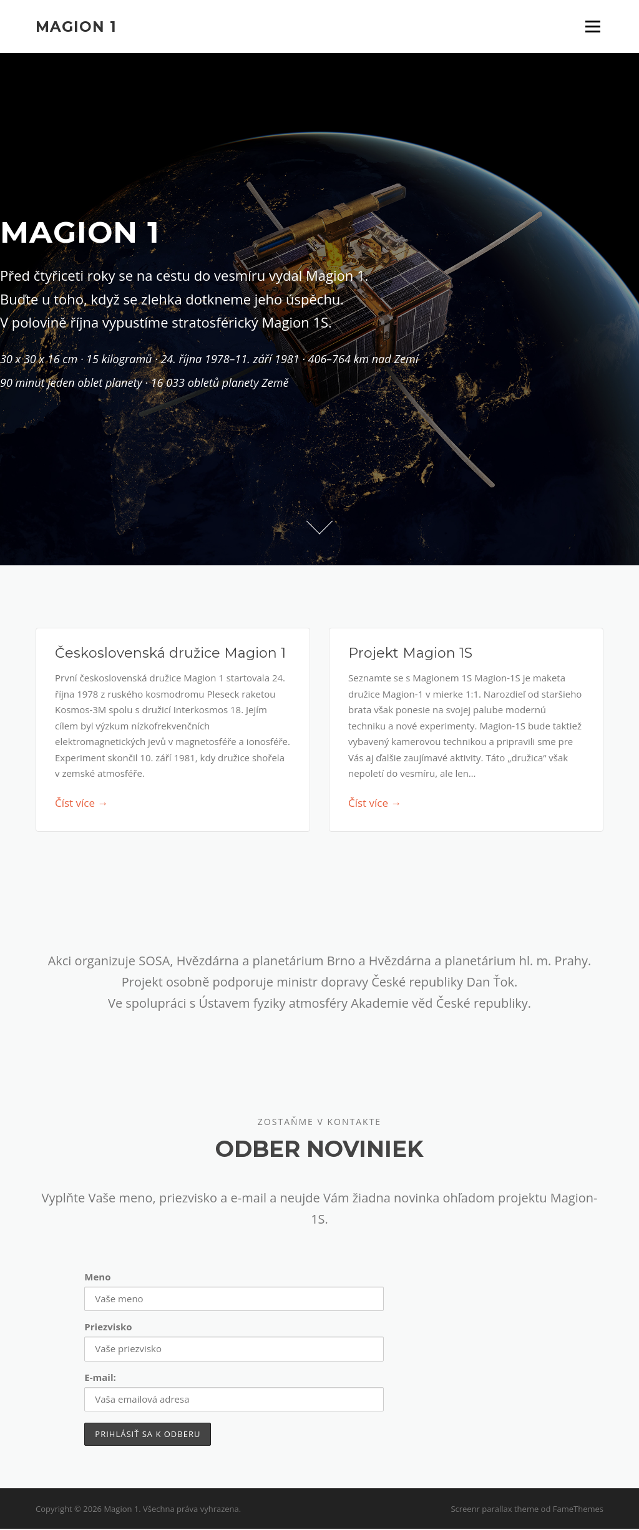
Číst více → (81, 804)
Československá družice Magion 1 (170, 654)
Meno (97, 1278)
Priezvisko (108, 1328)
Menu (592, 26)
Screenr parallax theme (495, 1510)
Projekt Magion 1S (410, 654)
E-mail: (99, 1378)
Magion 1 (76, 26)
